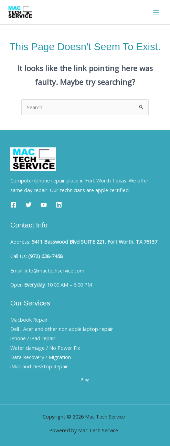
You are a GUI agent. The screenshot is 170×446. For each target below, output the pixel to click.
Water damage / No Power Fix (45, 347)
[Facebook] (13, 205)
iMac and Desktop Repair (39, 366)
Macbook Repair (29, 319)
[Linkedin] (59, 205)
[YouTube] (44, 205)
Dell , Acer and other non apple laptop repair (61, 328)
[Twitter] (28, 205)
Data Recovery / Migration (40, 357)
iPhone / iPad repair (32, 338)
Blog (85, 379)
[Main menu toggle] (156, 12)
